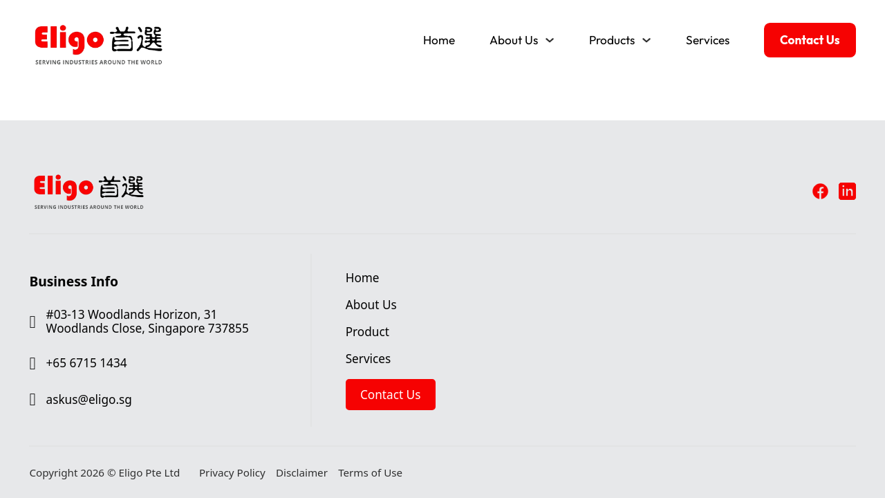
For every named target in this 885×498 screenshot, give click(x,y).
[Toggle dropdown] (550, 40)
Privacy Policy (232, 473)
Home (439, 40)
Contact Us (810, 40)
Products (612, 40)
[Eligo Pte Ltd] (98, 15)
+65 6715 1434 (86, 363)
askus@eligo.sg (89, 400)
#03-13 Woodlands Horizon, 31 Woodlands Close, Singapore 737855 (147, 321)
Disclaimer (302, 473)
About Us (514, 40)
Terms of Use (370, 473)
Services (707, 40)
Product (367, 332)
